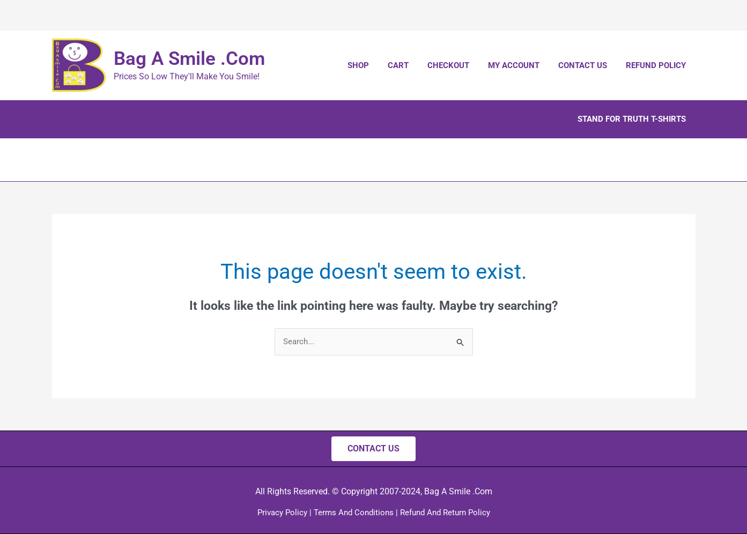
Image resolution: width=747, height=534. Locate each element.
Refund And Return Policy (445, 512)
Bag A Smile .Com (189, 59)
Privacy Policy (282, 512)
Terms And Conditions (354, 512)
